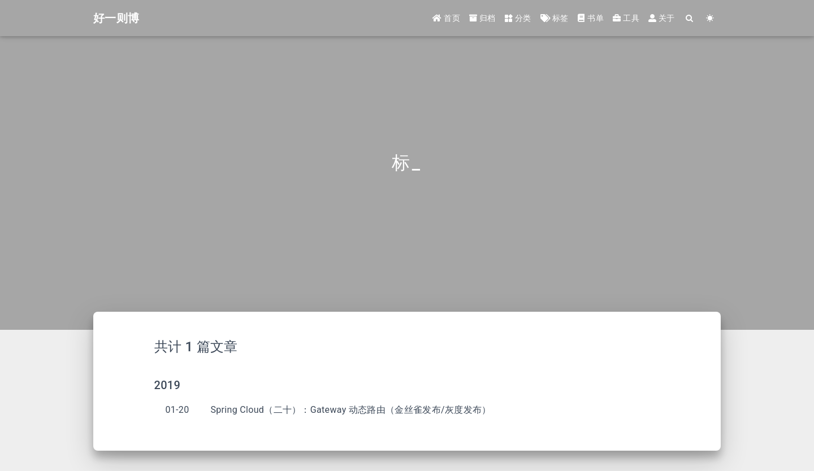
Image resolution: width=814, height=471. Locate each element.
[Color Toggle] (710, 18)
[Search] (689, 18)
